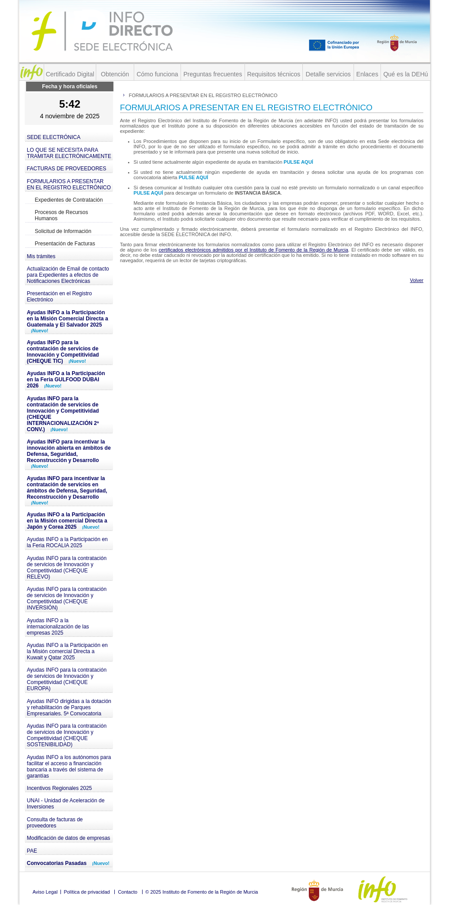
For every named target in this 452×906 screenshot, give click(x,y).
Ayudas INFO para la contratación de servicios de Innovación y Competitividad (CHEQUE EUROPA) (67, 679)
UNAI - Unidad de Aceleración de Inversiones (66, 803)
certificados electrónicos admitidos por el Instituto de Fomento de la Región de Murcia (253, 249)
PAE (32, 851)
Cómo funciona (157, 74)
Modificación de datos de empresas (68, 838)
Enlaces (367, 74)
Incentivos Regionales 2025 (59, 788)
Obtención (115, 74)
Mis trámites (41, 256)
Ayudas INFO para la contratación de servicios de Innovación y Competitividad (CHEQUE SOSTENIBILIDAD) (67, 735)
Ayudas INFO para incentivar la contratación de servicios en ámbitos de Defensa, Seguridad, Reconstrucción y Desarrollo (67, 490)
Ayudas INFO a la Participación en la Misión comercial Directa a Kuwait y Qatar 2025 (67, 651)
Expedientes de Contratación (69, 200)
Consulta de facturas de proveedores (55, 822)
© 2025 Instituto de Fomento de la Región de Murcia (201, 892)
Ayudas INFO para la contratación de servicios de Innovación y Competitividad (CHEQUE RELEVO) (67, 567)
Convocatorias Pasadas (68, 863)
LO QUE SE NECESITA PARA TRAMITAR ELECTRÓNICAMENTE (69, 153)
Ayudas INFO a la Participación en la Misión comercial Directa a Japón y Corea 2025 (67, 520)
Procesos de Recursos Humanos (61, 215)
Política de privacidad (87, 892)
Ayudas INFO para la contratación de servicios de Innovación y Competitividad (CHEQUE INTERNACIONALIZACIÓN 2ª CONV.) (63, 413)
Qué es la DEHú (405, 74)
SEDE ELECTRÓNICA (53, 137)
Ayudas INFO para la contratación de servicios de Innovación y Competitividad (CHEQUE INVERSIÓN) (67, 598)
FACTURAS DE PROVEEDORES (66, 168)
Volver (417, 280)
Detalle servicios (328, 74)
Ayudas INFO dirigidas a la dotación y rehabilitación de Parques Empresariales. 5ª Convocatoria (69, 707)
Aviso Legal (45, 892)
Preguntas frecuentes (212, 74)
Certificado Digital (70, 74)
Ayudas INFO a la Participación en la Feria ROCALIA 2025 (67, 542)
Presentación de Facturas (65, 244)
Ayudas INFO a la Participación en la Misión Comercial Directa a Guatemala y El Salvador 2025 (67, 321)
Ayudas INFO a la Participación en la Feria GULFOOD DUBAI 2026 (66, 379)
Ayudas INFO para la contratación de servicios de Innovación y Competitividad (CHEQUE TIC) (63, 351)
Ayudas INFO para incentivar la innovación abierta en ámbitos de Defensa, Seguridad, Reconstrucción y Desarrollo (69, 454)
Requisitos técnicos (274, 74)
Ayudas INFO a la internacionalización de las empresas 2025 (58, 626)
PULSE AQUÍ (298, 162)
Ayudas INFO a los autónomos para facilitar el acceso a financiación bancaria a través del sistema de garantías (69, 766)
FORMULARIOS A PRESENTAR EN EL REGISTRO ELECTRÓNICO (69, 184)
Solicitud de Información (63, 231)
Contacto (127, 892)
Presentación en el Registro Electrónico (59, 296)
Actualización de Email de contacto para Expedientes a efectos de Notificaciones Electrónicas (68, 275)
